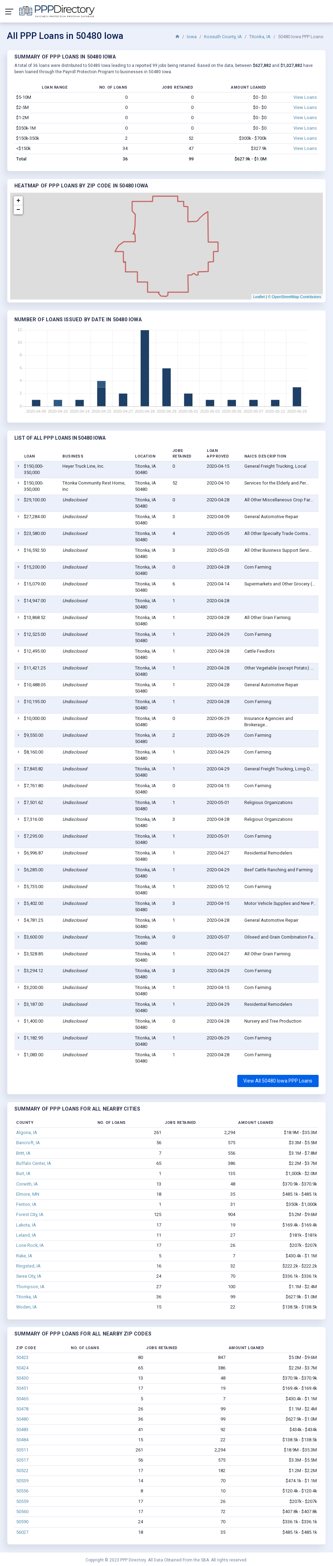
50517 (22, 1460)
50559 (22, 1501)
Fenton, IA (26, 1204)
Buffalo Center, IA (33, 1163)
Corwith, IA (27, 1184)
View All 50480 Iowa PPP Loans (277, 1081)
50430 (22, 1378)
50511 (22, 1449)
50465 (22, 1398)
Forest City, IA (29, 1214)
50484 (22, 1439)
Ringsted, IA (28, 1266)
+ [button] (18, 201)
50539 (22, 1480)
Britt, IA (23, 1153)
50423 (22, 1357)
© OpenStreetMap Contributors (294, 297)
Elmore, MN (27, 1194)
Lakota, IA (26, 1225)
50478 (22, 1409)
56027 (22, 1532)
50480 (22, 1419)
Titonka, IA (260, 36)
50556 (22, 1490)
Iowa (192, 36)
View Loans (305, 97)
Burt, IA (23, 1173)
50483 (22, 1429)
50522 (22, 1470)
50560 (22, 1511)
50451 (22, 1388)
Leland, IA (26, 1235)
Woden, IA (26, 1307)
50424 (22, 1368)
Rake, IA (24, 1255)
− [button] (18, 210)
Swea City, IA (28, 1276)
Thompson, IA (30, 1286)
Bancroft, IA (28, 1142)
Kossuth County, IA (223, 36)
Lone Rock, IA (30, 1245)
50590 (22, 1521)
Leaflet (259, 297)
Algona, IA (26, 1132)
